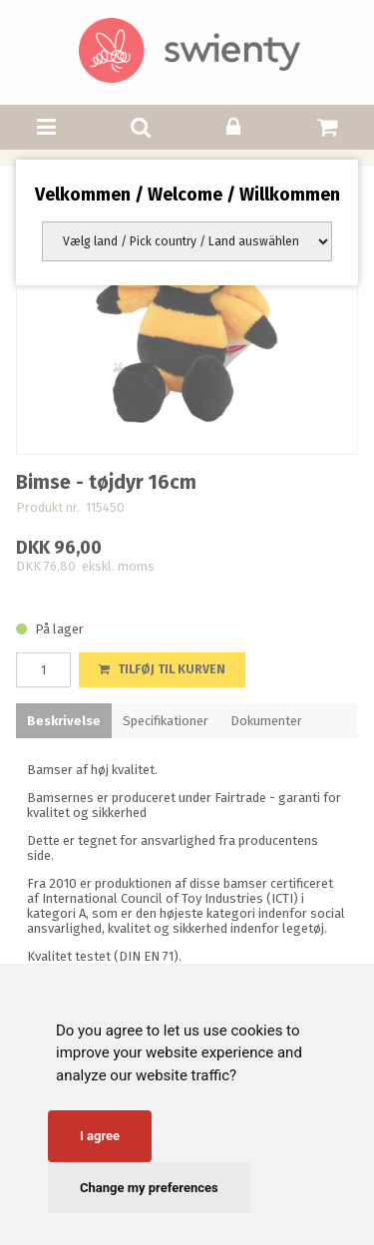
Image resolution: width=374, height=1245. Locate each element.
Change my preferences (149, 1187)
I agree (100, 1135)
